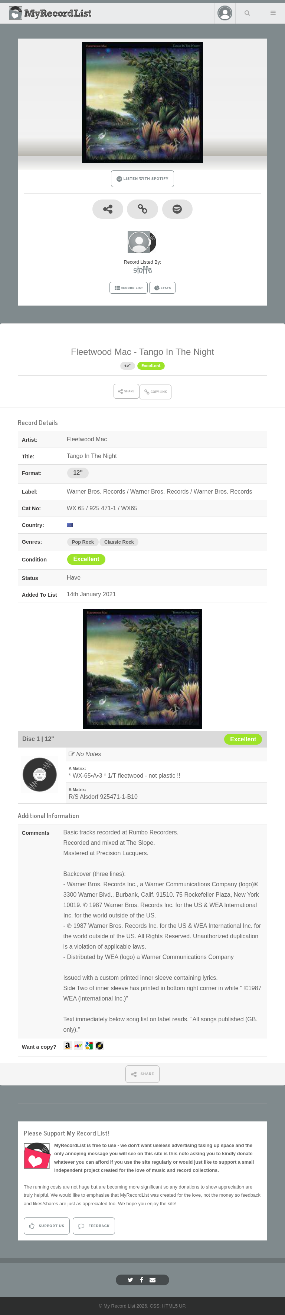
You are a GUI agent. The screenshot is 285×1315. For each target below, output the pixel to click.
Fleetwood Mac (101, 352)
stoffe (142, 270)
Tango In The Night (176, 352)
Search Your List (247, 12)
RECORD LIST (128, 288)
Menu (273, 12)
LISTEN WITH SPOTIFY (143, 179)
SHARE (142, 1074)
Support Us (46, 1226)
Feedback (93, 1226)
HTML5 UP (173, 1306)
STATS (162, 288)
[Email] (153, 1280)
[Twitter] (131, 1280)
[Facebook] (142, 1280)
